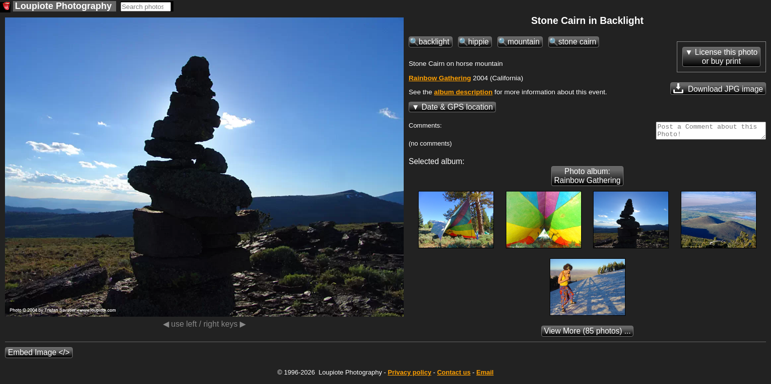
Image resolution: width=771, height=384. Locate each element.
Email (485, 375)
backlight (434, 41)
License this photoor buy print (726, 56)
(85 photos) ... (587, 334)
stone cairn (577, 41)
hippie (478, 41)
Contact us (453, 375)
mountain (523, 41)
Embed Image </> (39, 355)
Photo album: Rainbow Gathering (587, 179)
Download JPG (718, 88)
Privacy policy (409, 375)
